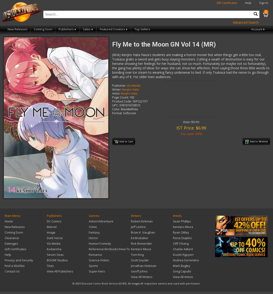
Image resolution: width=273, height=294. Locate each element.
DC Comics (54, 221)
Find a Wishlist (15, 266)
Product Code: (122, 101)
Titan (50, 266)
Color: (116, 109)
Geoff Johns (139, 271)
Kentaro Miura (141, 249)
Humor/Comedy (100, 243)
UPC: (115, 105)
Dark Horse (55, 238)
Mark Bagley (181, 266)
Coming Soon (43, 29)
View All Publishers (60, 271)
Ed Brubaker (139, 238)
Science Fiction (99, 260)
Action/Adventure (101, 221)
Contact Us (12, 271)
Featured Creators (114, 29)
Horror (93, 238)
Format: (117, 113)
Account (258, 29)
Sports (93, 266)
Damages (11, 243)
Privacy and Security (19, 260)
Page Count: (120, 97)
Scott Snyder (140, 260)
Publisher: (119, 86)
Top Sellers (142, 29)
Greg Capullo (182, 271)
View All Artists (183, 277)
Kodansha (54, 249)
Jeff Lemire (138, 227)
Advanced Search (246, 22)
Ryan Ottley (181, 232)
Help (248, 3)
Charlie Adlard (183, 249)
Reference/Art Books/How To (109, 249)
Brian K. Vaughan (143, 232)
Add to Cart (123, 142)
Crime (93, 227)
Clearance (12, 238)
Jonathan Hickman (143, 266)
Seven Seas (55, 255)
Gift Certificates (226, 3)
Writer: (116, 90)
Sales (88, 29)
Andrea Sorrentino (186, 260)
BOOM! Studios (57, 260)
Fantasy (94, 232)
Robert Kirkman (142, 221)
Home (9, 221)
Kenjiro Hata (130, 90)
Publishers (68, 29)
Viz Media (133, 86)
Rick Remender (141, 243)
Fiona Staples (182, 238)
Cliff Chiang (181, 243)
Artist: (116, 93)
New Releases (18, 29)
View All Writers (141, 277)
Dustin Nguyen (183, 255)
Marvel (52, 227)
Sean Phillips (182, 221)
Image (51, 232)
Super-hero (97, 271)
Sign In (263, 3)
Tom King (137, 255)
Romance (95, 255)
